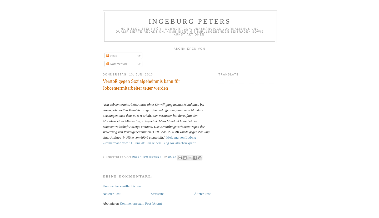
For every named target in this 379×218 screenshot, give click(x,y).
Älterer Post (202, 194)
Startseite (157, 194)
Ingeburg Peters (190, 21)
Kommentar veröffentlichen (122, 186)
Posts (111, 56)
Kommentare (117, 64)
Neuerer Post (112, 194)
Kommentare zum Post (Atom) (141, 203)
